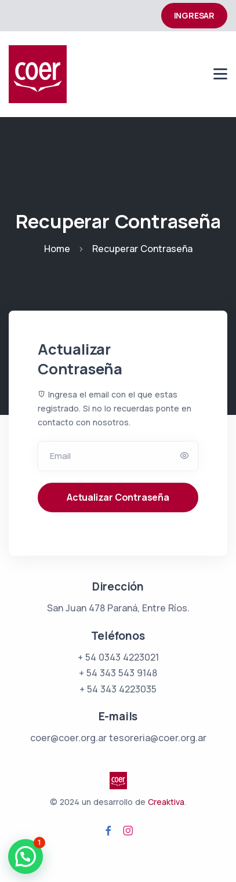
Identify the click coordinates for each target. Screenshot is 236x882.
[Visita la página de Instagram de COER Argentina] (128, 831)
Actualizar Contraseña (118, 497)
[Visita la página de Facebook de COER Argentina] (108, 831)
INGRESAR (194, 15)
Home (57, 248)
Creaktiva (166, 801)
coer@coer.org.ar (68, 737)
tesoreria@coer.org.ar (157, 737)
